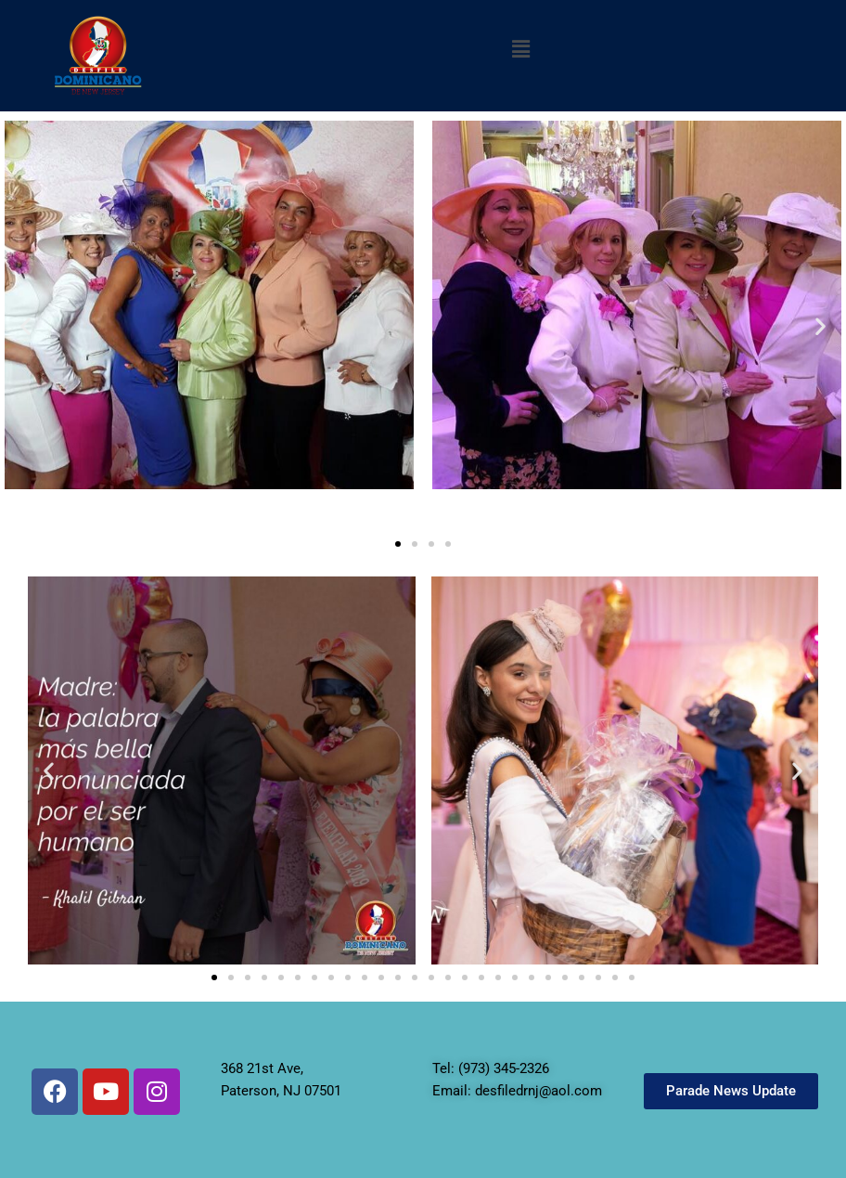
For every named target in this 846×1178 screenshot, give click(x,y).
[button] (520, 49)
